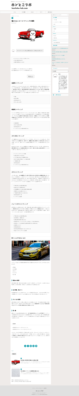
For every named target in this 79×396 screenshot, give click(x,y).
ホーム (15, 12)
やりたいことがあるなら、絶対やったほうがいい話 (60, 63)
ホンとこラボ (39, 391)
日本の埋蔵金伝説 (57, 42)
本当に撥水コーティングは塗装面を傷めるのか (30, 371)
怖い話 (55, 35)
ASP (54, 24)
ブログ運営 (23, 12)
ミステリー (55, 40)
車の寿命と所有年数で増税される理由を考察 (29, 360)
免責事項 (45, 388)
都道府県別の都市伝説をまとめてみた (22, 380)
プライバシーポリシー (39, 388)
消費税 (55, 28)
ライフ (41, 12)
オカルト (32, 12)
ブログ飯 (55, 19)
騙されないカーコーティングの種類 (58, 55)
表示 (32, 76)
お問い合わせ (50, 12)
